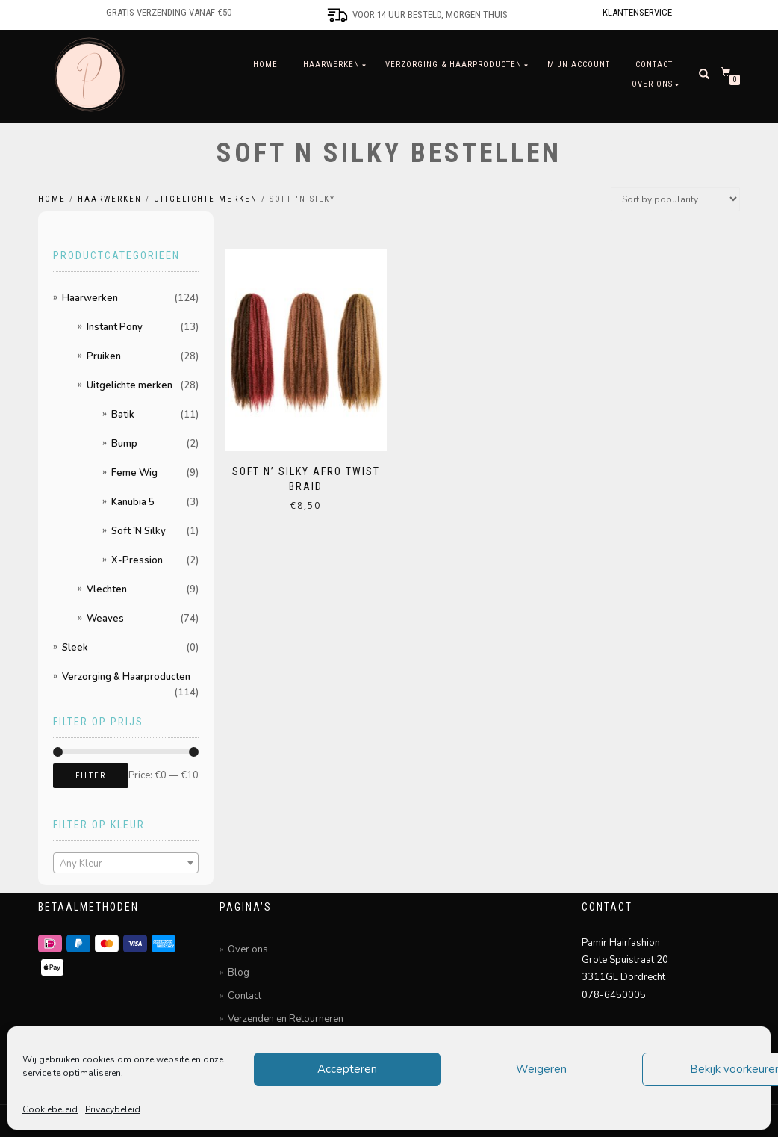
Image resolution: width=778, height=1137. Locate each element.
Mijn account (578, 64)
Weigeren (541, 1069)
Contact (654, 64)
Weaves (105, 618)
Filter (90, 776)
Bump (124, 443)
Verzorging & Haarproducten (453, 64)
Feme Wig (134, 473)
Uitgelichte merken (206, 199)
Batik (122, 414)
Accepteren (347, 1069)
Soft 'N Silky (138, 531)
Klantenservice (637, 12)
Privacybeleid (112, 1109)
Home (265, 64)
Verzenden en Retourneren (285, 1019)
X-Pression (137, 560)
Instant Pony (115, 327)
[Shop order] (675, 199)
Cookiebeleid (50, 1109)
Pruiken (104, 356)
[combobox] (126, 862)
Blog (238, 972)
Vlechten (107, 589)
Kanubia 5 (133, 502)
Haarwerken (331, 64)
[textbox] (126, 863)
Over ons (652, 84)
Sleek (75, 647)
